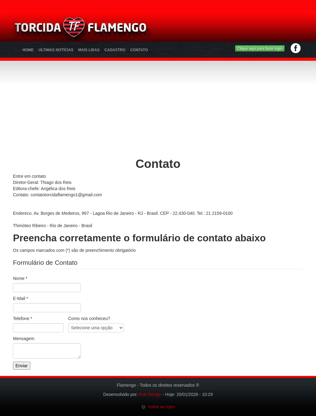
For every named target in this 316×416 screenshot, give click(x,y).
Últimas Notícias (56, 50)
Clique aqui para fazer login (259, 48)
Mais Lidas (88, 50)
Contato (139, 50)
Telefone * (22, 318)
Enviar (21, 365)
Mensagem (23, 338)
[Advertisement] (190, 29)
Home (28, 50)
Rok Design (150, 394)
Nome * (20, 278)
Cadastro (114, 50)
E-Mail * (20, 298)
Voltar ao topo (157, 406)
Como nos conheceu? (89, 318)
